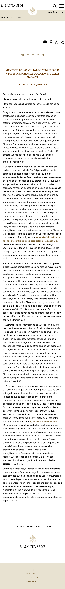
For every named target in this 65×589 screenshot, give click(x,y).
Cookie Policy (32, 578)
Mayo (21, 17)
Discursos (6, 17)
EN (22, 55)
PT (42, 55)
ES (27, 55)
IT (38, 55)
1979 (15, 17)
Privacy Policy (32, 581)
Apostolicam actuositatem (44, 421)
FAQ (32, 570)
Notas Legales (32, 574)
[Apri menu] (61, 6)
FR (33, 55)
